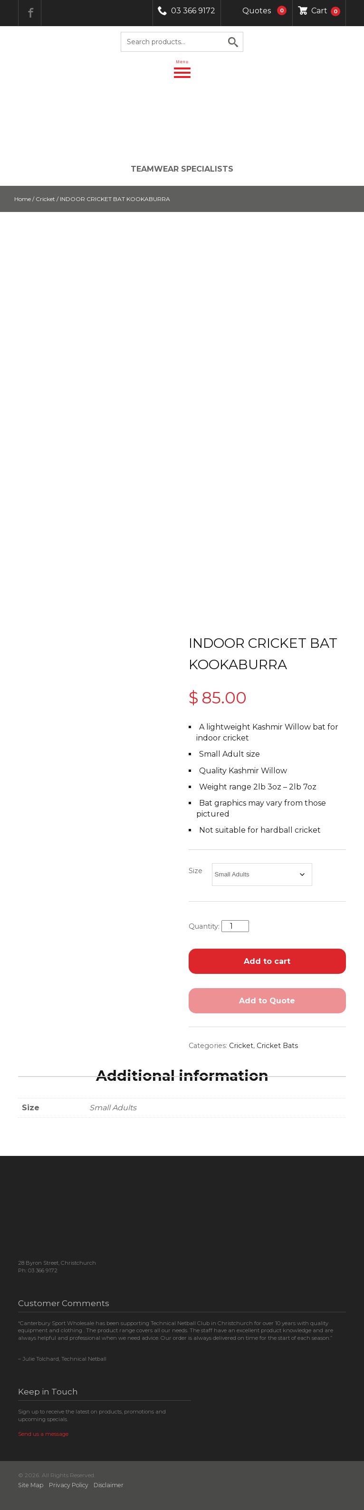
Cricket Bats (277, 1045)
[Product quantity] (235, 926)
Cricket (45, 198)
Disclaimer (109, 1485)
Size (195, 870)
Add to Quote (267, 1000)
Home (22, 198)
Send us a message (43, 1434)
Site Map (31, 1485)
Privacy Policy (68, 1485)
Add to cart (267, 961)
